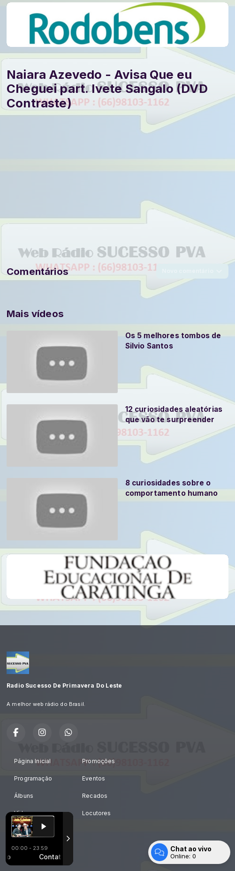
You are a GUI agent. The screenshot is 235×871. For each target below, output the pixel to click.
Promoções (98, 761)
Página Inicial (32, 761)
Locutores (96, 813)
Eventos (93, 778)
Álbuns (23, 795)
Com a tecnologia (39, 853)
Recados (94, 795)
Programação (33, 778)
